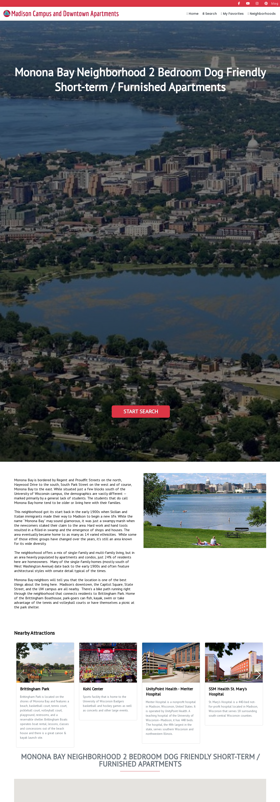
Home (192, 13)
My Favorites (232, 13)
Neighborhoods (262, 13)
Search (210, 13)
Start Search (140, 411)
